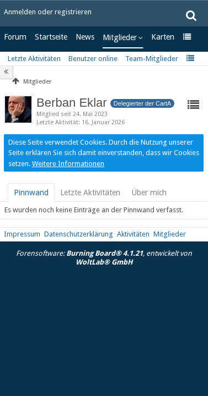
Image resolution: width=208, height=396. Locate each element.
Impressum (22, 234)
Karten (162, 36)
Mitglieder (120, 37)
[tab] (31, 192)
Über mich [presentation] (149, 192)
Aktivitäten (133, 234)
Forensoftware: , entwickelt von (104, 258)
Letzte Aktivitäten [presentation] (90, 192)
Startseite (51, 36)
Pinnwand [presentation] (31, 192)
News (85, 36)
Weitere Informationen (68, 164)
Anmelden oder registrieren (48, 12)
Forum (15, 36)
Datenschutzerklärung (78, 234)
